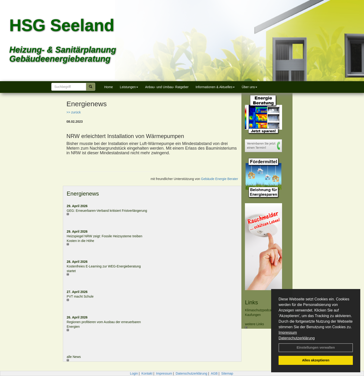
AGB (214, 373)
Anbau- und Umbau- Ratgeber (167, 87)
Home (108, 87)
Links (251, 302)
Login (134, 373)
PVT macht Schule (80, 296)
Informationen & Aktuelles (215, 87)
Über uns (249, 87)
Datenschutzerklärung (297, 338)
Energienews (83, 193)
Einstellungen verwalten (316, 347)
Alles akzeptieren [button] (315, 360)
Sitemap (227, 373)
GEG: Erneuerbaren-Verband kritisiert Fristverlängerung (107, 210)
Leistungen (129, 87)
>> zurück (73, 112)
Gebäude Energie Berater (219, 179)
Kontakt (146, 373)
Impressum (288, 332)
